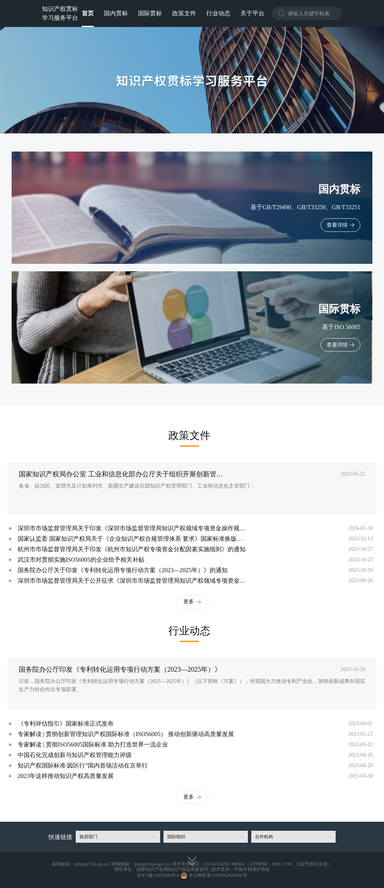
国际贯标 (150, 13)
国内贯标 (116, 13)
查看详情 (337, 225)
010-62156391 (217, 864)
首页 (88, 13)
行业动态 (218, 13)
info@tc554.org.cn (91, 864)
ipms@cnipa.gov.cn (152, 864)
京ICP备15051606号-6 (158, 875)
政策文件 (184, 13)
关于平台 (252, 13)
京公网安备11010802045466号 (218, 875)
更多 (188, 601)
